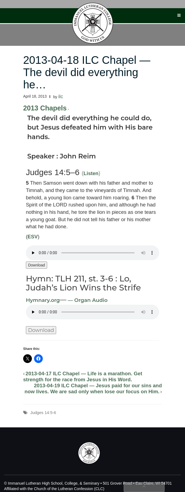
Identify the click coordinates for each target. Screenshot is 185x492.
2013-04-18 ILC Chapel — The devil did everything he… (86, 72)
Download (36, 265)
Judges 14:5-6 (43, 412)
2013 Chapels (45, 108)
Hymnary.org (43, 300)
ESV (33, 236)
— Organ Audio (87, 300)
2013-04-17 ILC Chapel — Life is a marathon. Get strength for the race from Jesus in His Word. (82, 376)
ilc (60, 96)
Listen (91, 173)
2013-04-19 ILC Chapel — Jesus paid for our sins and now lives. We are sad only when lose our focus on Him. (93, 388)
